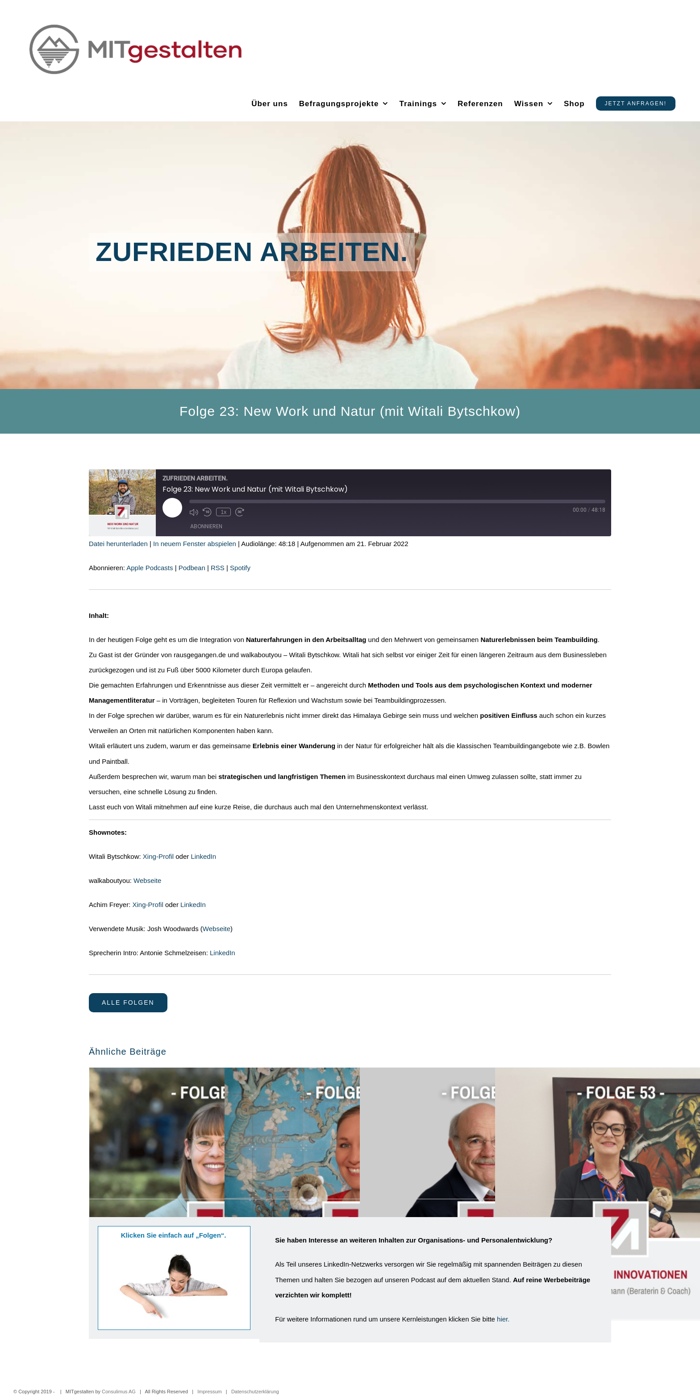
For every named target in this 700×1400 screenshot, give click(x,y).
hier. (503, 1319)
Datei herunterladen (118, 543)
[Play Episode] (172, 508)
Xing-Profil (158, 856)
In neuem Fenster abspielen (194, 543)
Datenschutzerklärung (255, 1391)
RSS (218, 568)
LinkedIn (203, 856)
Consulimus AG (119, 1391)
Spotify (240, 568)
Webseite (147, 880)
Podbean (192, 568)
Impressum (209, 1391)
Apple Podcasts (149, 568)
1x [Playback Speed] (223, 512)
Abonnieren (206, 526)
